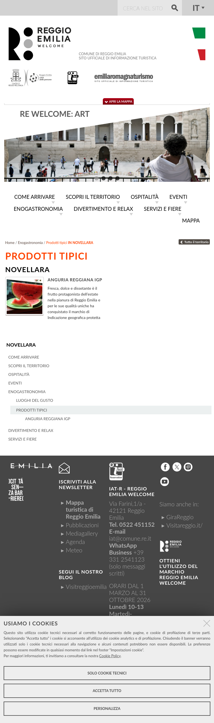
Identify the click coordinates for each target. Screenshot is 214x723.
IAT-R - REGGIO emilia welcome (132, 489)
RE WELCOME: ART (54, 114)
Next (201, 162)
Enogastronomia (30, 241)
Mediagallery (82, 531)
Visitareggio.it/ (184, 523)
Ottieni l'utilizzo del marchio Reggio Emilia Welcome (178, 570)
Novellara (20, 343)
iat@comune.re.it (130, 536)
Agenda (75, 539)
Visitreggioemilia (86, 584)
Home (10, 241)
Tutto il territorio (194, 240)
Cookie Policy (110, 656)
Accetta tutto (107, 690)
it (196, 8)
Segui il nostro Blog (81, 572)
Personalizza (107, 708)
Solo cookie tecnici (107, 673)
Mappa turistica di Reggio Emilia (83, 507)
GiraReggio (180, 514)
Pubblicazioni (82, 522)
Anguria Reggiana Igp (75, 278)
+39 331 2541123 (127, 554)
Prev (12, 162)
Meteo (74, 548)
